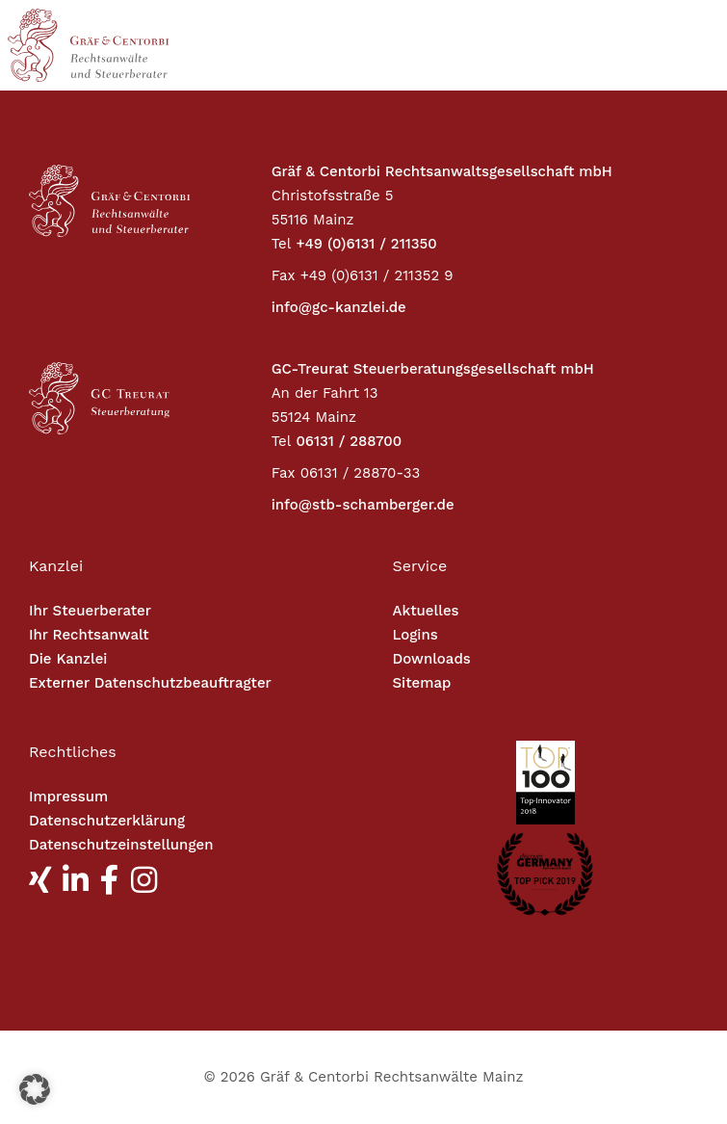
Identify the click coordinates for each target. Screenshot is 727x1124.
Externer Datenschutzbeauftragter (150, 683)
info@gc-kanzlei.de (339, 307)
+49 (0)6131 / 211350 (366, 243)
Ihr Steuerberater (90, 610)
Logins (415, 634)
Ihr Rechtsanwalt (89, 634)
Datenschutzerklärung (107, 820)
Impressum (68, 796)
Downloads (432, 658)
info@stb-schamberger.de (363, 504)
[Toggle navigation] (633, 45)
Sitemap (422, 683)
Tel (282, 243)
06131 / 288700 (349, 441)
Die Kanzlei (68, 658)
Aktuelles (426, 610)
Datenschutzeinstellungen (121, 844)
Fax (284, 275)
